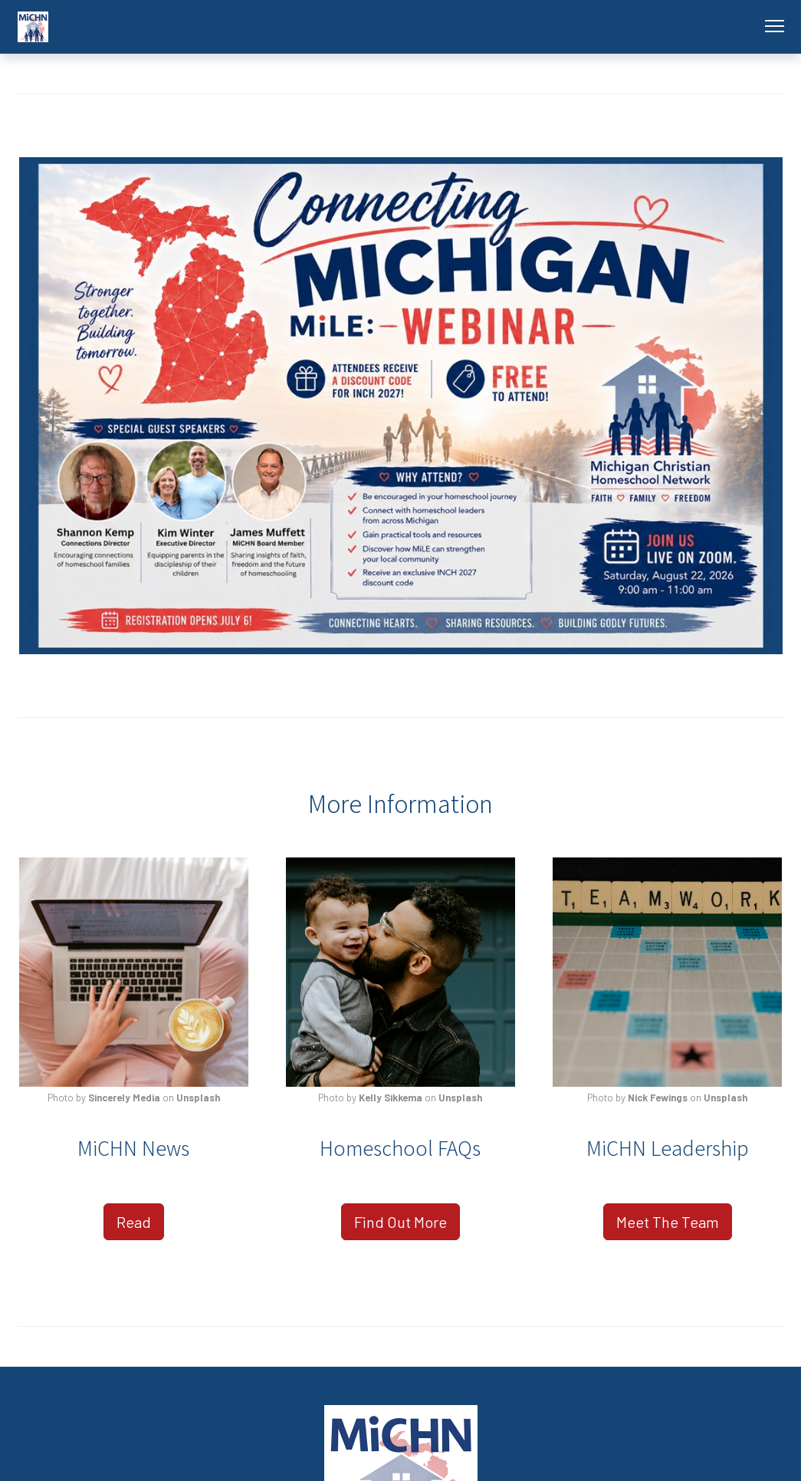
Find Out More (400, 1222)
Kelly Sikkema (390, 1097)
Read (134, 1222)
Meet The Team (667, 1222)
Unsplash (198, 1097)
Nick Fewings (658, 1097)
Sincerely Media (124, 1097)
